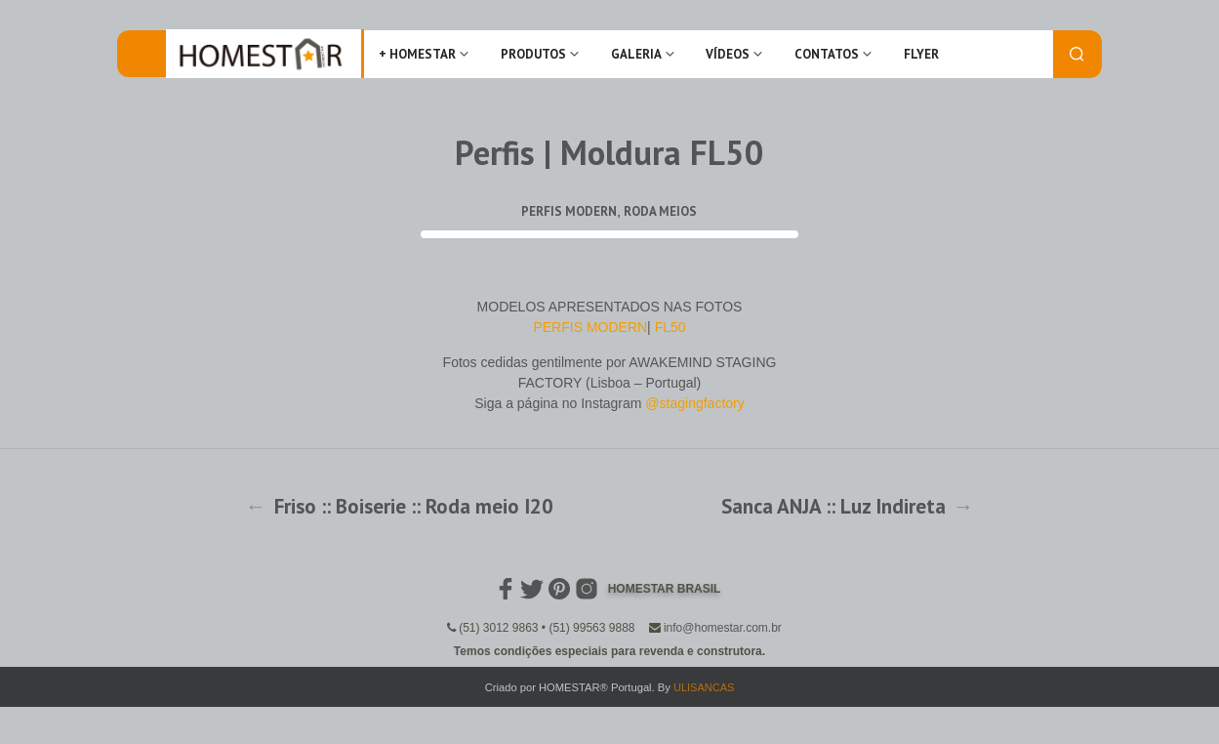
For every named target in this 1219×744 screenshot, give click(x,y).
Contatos (826, 54)
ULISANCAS (703, 687)
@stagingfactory (694, 403)
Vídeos (728, 54)
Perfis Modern (569, 211)
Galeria (636, 54)
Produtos (533, 54)
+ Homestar (417, 54)
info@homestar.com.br (723, 628)
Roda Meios (660, 211)
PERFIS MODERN (590, 327)
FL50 (670, 327)
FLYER (921, 54)
